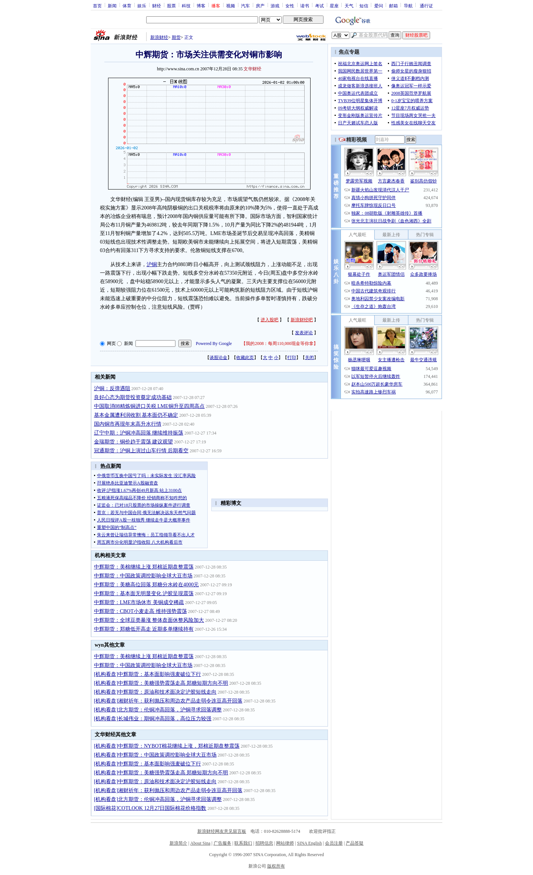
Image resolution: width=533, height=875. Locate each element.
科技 (186, 5)
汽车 (245, 5)
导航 (408, 5)
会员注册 (334, 843)
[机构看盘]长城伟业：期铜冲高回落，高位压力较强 (152, 718)
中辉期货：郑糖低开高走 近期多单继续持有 (144, 629)
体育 (127, 5)
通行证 (426, 5)
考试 (319, 5)
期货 (176, 37)
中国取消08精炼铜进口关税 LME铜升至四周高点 (149, 406)
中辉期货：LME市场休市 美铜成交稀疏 (139, 602)
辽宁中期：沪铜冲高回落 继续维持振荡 (139, 433)
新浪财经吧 (302, 319)
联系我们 (243, 843)
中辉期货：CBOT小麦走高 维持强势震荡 (140, 611)
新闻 (112, 5)
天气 (349, 5)
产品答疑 (354, 843)
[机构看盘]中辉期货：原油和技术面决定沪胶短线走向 (155, 692)
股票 (171, 5)
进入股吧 (269, 319)
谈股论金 (218, 357)
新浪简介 (178, 843)
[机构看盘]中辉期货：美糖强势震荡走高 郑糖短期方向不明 (161, 683)
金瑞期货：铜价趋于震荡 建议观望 (133, 442)
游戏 (275, 5)
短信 (363, 5)
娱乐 (141, 5)
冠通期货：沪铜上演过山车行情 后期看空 (141, 450)
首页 (97, 5)
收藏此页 (245, 357)
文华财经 (252, 68)
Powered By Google (214, 343)
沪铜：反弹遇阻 (112, 388)
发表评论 (304, 332)
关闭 (309, 357)
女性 (289, 5)
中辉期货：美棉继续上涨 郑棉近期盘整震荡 (144, 567)
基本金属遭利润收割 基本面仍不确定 (136, 415)
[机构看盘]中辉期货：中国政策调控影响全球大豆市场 (155, 755)
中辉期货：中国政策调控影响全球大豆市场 (143, 576)
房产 (260, 5)
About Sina (200, 843)
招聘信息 (264, 843)
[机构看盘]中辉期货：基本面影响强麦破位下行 (147, 674)
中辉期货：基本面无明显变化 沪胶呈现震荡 (144, 593)
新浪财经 (159, 37)
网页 (111, 343)
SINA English (309, 843)
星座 (334, 5)
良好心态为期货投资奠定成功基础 (133, 397)
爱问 (378, 5)
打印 (291, 357)
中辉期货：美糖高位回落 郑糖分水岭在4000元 (146, 584)
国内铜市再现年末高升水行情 (127, 424)
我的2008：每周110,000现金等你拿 (280, 343)
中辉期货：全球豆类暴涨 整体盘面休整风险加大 (149, 620)
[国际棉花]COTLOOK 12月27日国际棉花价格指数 (150, 808)
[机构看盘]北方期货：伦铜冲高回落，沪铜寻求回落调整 (158, 710)
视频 (230, 5)
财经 (156, 5)
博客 (201, 5)
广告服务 (222, 843)
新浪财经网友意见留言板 (221, 831)
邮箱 (393, 5)
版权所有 (276, 866)
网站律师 (285, 843)
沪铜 (152, 264)
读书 (304, 5)
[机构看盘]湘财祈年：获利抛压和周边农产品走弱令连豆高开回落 (168, 701)
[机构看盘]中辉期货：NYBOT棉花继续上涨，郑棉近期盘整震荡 (167, 746)
